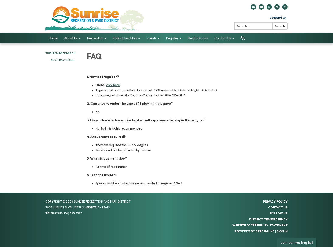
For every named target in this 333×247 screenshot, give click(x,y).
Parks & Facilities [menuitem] (125, 38)
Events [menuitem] (151, 38)
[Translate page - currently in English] (242, 38)
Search (280, 26)
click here (113, 85)
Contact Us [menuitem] (222, 38)
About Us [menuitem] (71, 38)
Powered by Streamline (254, 231)
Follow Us (279, 213)
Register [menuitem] (172, 38)
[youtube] (261, 8)
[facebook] (285, 8)
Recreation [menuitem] (95, 38)
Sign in (282, 231)
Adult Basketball (63, 59)
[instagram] (277, 8)
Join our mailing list (297, 242)
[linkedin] (253, 8)
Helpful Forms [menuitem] (198, 38)
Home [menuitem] (53, 38)
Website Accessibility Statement (260, 225)
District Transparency (268, 219)
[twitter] (269, 8)
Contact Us (278, 18)
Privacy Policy (275, 201)
